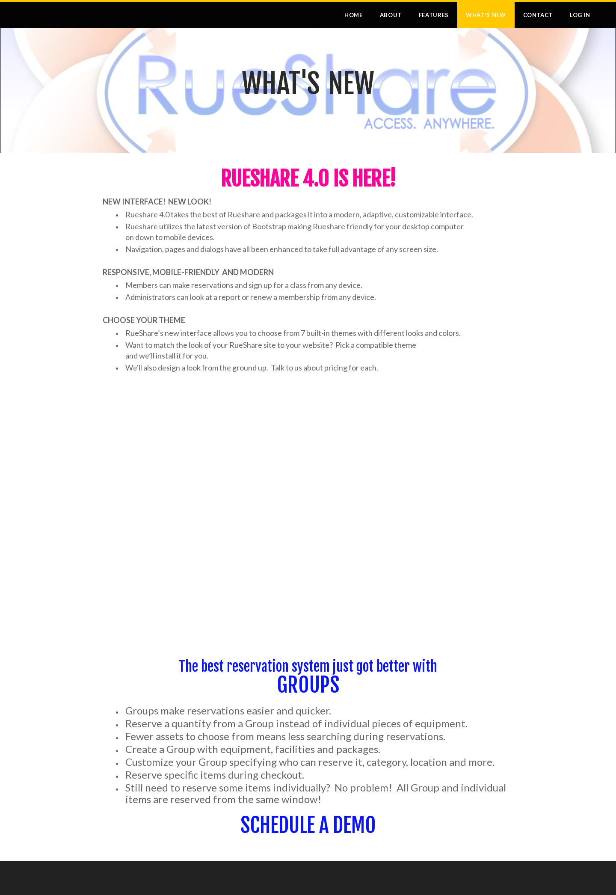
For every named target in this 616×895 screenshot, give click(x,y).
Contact (538, 15)
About (391, 15)
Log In (580, 15)
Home (353, 15)
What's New (486, 15)
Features (434, 15)
